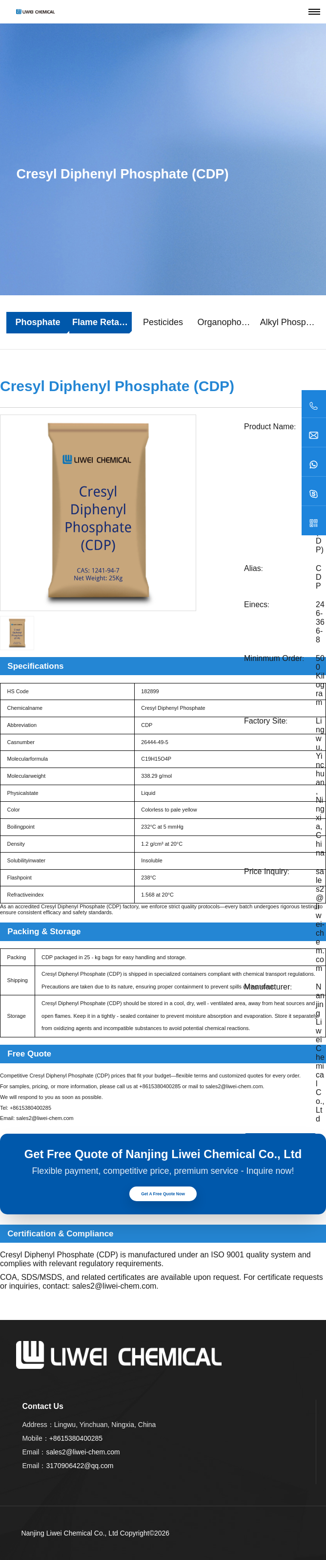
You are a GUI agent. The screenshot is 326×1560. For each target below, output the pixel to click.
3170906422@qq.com (79, 1466)
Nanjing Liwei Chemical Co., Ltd (69, 1533)
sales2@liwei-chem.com (320, 919)
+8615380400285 (160, 1086)
